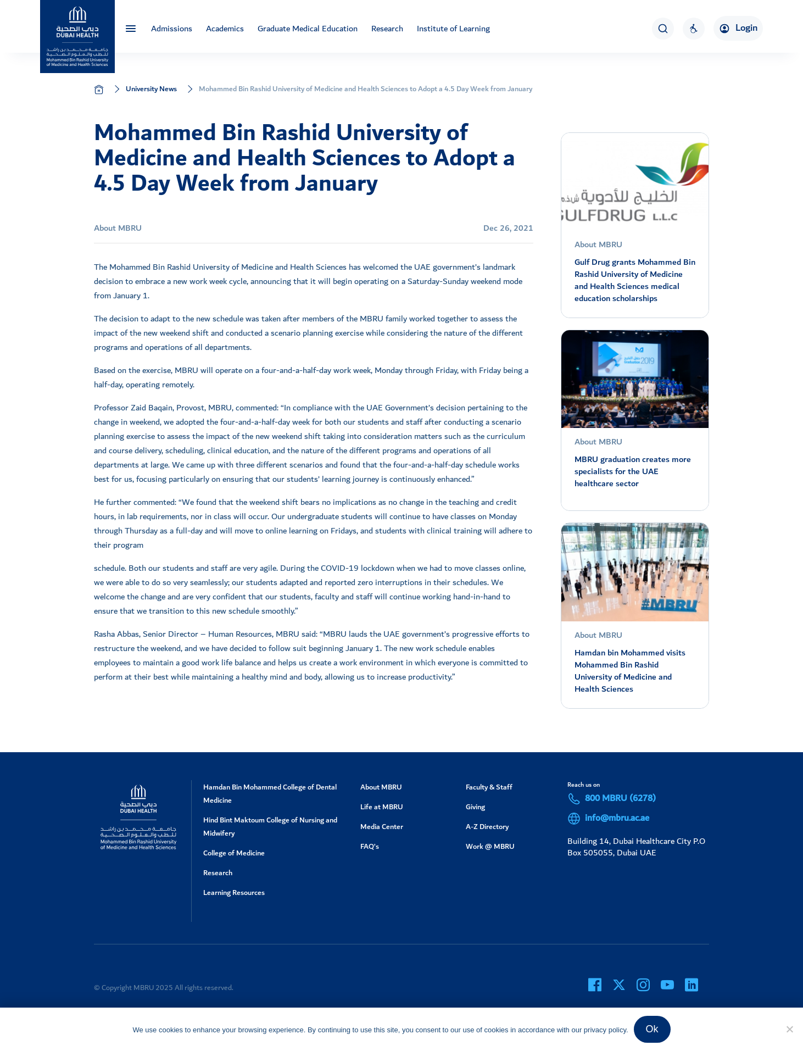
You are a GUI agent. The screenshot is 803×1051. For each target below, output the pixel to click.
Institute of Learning (453, 28)
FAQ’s (369, 846)
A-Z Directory (487, 826)
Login (738, 28)
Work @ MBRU (490, 846)
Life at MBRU (381, 806)
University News (151, 88)
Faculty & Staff (489, 787)
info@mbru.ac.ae (608, 818)
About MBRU (381, 787)
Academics (225, 28)
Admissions (171, 28)
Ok (652, 1029)
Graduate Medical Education (308, 28)
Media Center (381, 826)
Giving (475, 806)
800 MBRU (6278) (611, 798)
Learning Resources (234, 892)
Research (387, 28)
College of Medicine (234, 853)
